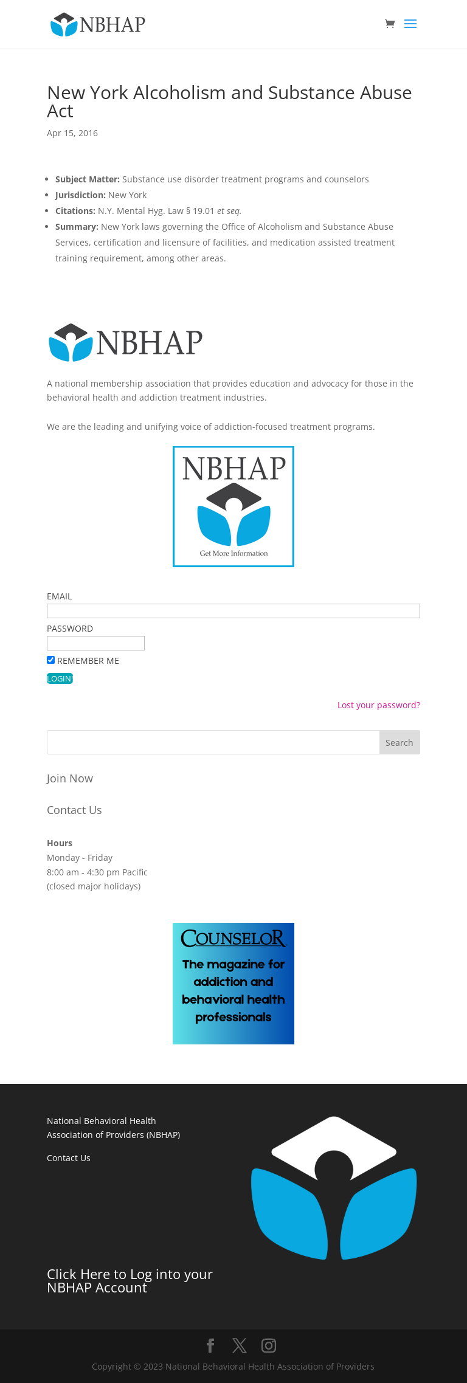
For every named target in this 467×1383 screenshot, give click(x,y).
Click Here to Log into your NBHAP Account (130, 1280)
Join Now (70, 778)
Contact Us (74, 809)
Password (70, 628)
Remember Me (88, 660)
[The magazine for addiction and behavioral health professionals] (233, 1041)
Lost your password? (378, 705)
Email (59, 596)
